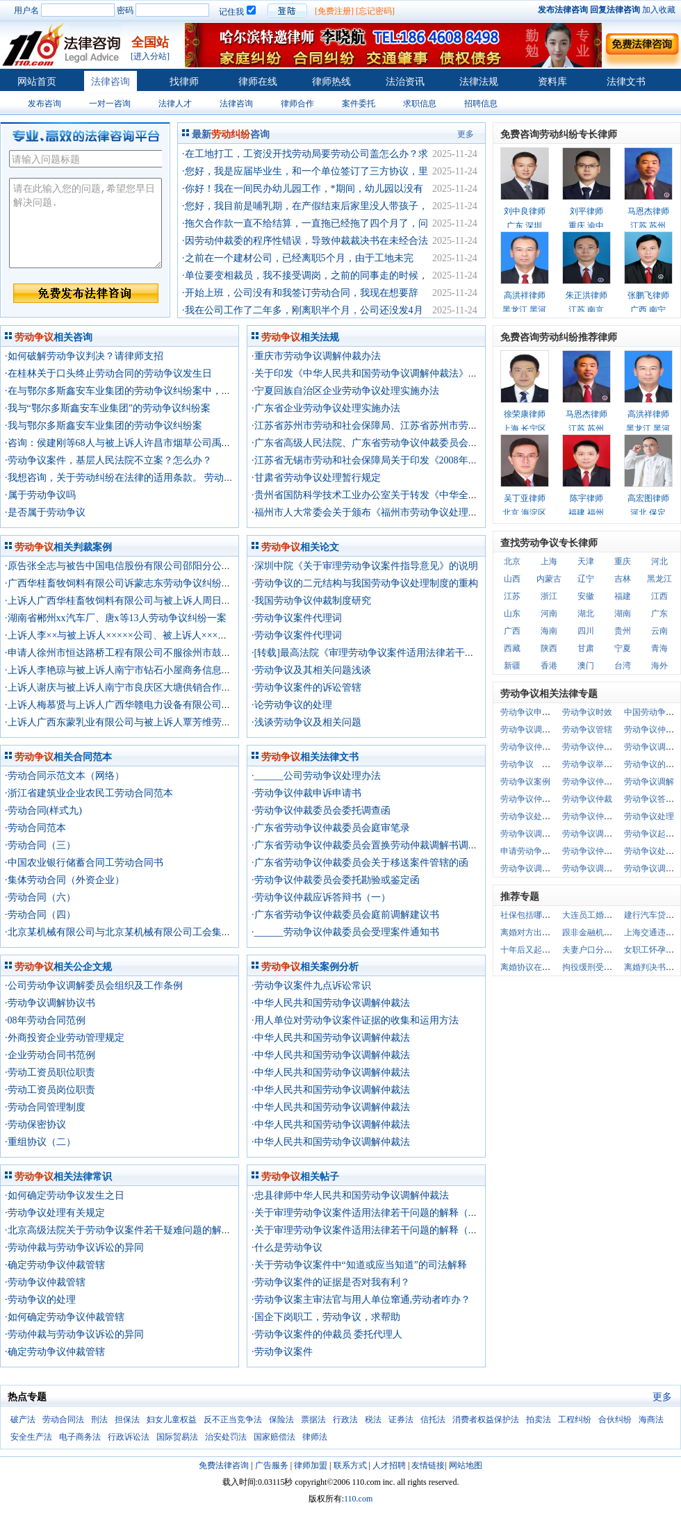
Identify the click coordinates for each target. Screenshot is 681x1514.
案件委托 (358, 103)
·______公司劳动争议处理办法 (316, 776)
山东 (512, 613)
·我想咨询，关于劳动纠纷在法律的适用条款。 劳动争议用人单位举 (148, 477)
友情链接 (428, 1465)
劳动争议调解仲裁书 (599, 868)
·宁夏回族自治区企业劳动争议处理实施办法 (345, 391)
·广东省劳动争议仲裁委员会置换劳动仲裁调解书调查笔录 (375, 845)
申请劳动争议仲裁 (533, 851)
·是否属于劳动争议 (45, 512)
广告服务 (271, 1465)
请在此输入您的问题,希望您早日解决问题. (85, 223)
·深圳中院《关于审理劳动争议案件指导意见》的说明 (365, 566)
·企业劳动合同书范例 (50, 1055)
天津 (585, 561)
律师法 (314, 1437)
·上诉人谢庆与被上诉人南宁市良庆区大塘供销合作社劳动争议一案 (147, 687)
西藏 (512, 648)
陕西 (549, 648)
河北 (659, 561)
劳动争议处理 (649, 816)
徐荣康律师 (524, 414)
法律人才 (175, 103)
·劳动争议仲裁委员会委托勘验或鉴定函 (336, 880)
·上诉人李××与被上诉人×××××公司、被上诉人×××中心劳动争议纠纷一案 (160, 635)
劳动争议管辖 (587, 729)
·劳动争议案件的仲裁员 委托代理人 (327, 1334)
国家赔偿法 (274, 1437)
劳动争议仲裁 (587, 799)
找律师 (184, 81)
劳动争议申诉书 (529, 712)
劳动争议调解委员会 (599, 834)
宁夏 (622, 648)
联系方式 (350, 1465)
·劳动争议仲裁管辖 (45, 1282)
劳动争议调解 (649, 782)
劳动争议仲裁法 (529, 747)
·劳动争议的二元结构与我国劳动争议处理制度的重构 (365, 583)
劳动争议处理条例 (533, 816)
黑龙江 (659, 579)
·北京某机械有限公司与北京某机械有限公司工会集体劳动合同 (137, 932)
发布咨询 (44, 103)
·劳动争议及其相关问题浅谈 (311, 670)
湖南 (622, 613)
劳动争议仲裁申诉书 (537, 799)
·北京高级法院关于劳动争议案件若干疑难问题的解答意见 (128, 1230)
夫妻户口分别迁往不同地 (608, 950)
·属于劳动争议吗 (40, 495)
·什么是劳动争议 (287, 1247)
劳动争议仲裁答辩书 (599, 747)
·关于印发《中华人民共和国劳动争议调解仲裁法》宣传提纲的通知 (394, 373)
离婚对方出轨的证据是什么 (550, 932)
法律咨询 (110, 81)
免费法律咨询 (224, 1465)
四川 (585, 631)
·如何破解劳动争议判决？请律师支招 (84, 356)
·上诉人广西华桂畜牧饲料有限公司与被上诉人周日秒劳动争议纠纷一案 (157, 600)
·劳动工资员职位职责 (50, 1072)
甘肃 (585, 648)
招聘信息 (481, 103)
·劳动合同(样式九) (43, 810)
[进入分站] (150, 56)
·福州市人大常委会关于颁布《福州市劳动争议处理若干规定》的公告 (399, 512)
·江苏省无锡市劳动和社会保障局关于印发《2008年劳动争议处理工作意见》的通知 (428, 460)
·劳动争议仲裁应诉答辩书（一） (321, 897)
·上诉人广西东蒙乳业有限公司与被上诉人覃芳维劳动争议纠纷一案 (147, 722)
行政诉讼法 (128, 1437)
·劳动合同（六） (40, 897)
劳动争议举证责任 (595, 764)
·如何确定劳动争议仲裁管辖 (64, 1317)
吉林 (622, 579)
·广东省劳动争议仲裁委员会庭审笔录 (331, 828)
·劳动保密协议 (35, 1124)
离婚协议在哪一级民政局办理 (554, 967)
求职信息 (419, 103)
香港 (549, 665)
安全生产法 (31, 1437)
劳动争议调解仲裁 (533, 834)
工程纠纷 (574, 1419)
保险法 (281, 1419)
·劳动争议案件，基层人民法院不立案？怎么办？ (108, 460)
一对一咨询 (110, 103)
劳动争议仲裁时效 (595, 782)
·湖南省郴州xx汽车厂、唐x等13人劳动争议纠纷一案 (116, 618)
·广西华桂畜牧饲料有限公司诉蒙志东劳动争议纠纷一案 (123, 583)
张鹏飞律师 (648, 295)
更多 (465, 134)
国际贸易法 (177, 1437)
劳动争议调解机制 (533, 868)
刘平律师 (586, 211)
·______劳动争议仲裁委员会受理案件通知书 (345, 932)
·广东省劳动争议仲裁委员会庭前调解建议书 (345, 915)
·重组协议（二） (40, 1142)
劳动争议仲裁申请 (595, 851)
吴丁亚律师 (524, 498)
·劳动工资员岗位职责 (50, 1090)
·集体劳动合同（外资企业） (64, 880)
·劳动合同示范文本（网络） (64, 776)
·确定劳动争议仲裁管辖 (55, 1265)
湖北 (585, 613)
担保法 (127, 1419)
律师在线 (257, 81)
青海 (659, 648)
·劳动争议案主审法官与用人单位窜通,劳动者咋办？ (361, 1299)
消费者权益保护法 (485, 1419)
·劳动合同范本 (35, 828)
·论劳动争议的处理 (292, 705)
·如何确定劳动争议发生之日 (64, 1195)
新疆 (512, 665)
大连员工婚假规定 (595, 915)
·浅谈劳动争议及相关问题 (306, 722)
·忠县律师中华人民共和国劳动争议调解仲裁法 (350, 1195)
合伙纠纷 (615, 1419)
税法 (373, 1419)
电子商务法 (80, 1437)
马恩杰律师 (648, 211)
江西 (659, 596)
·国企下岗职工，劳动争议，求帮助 (326, 1317)
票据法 (313, 1419)
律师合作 (297, 103)
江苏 (512, 596)
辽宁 (585, 579)
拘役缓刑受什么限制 (599, 967)
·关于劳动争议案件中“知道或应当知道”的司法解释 (359, 1265)
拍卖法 (538, 1419)
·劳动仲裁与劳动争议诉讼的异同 (74, 1247)
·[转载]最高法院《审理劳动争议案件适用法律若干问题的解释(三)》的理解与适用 (425, 653)
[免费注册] (334, 11)
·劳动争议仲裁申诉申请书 (306, 793)
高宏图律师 (648, 498)
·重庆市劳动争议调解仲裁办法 (316, 356)
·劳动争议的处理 (40, 1299)
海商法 (651, 1419)
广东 (659, 613)
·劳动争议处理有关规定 (55, 1213)
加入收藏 (658, 10)
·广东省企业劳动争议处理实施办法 (326, 408)
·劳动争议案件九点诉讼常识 (311, 985)
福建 (622, 596)
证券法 (400, 1419)
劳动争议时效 (587, 712)
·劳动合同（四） (40, 915)
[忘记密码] (375, 11)
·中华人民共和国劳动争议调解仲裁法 (331, 1003)
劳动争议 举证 (529, 764)
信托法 (432, 1419)
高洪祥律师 (524, 295)
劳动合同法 (63, 1419)
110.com (358, 1499)
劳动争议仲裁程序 (595, 816)
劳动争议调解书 (529, 729)
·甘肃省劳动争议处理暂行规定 (316, 477)
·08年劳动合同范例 (45, 1020)
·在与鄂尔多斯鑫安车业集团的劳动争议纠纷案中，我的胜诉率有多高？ (157, 391)
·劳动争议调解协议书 (50, 1003)
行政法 (345, 1419)
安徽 (585, 596)
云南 (659, 631)
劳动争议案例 (525, 782)
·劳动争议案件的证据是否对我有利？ (331, 1282)
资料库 (552, 81)
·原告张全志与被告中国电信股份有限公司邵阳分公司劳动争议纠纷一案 (157, 566)
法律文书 (626, 81)
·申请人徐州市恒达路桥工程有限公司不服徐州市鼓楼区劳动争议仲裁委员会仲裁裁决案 (191, 653)
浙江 (549, 596)
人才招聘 (389, 1465)
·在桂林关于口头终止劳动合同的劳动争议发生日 (108, 373)
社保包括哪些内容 (533, 915)
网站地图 (465, 1465)
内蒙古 (548, 579)
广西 (512, 631)
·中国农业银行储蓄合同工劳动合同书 (84, 862)
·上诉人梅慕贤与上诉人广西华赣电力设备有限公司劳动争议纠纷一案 (152, 705)
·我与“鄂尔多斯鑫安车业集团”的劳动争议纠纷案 (108, 408)
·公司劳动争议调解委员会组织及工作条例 (94, 985)
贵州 (622, 631)
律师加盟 (310, 1465)
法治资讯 (405, 81)
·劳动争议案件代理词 (297, 618)
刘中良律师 (524, 211)
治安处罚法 (226, 1437)
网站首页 (36, 81)
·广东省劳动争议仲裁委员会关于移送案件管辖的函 (360, 862)
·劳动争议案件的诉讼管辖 (306, 687)
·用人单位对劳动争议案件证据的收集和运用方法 (355, 1020)
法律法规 (478, 81)
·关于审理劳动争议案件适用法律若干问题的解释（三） (371, 1213)
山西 (512, 579)
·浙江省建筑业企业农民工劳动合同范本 (89, 793)
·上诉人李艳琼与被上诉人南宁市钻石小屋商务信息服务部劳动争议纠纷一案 (167, 670)
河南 (549, 613)
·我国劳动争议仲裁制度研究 (311, 600)
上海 (549, 561)
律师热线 (331, 81)
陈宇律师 (586, 498)
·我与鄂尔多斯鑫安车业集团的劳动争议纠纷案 (103, 425)
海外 (659, 665)
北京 (512, 561)
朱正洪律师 (586, 295)
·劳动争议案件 (282, 1352)
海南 (549, 631)
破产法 (22, 1419)
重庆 (622, 561)
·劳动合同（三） (40, 845)
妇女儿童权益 (172, 1419)
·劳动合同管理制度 (45, 1107)
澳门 (585, 665)
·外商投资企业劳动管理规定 (64, 1037)
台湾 (622, 665)
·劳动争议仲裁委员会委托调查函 (321, 810)
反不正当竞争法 (233, 1419)
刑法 (99, 1419)
